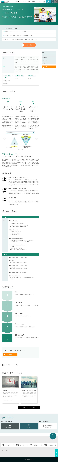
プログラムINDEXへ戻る (12, 365)
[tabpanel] (20, 139)
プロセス (44, 63)
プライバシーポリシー (5, 450)
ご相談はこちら (56, 453)
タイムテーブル (45, 60)
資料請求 (36, 445)
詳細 (43, 55)
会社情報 (8, 445)
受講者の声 (44, 57)
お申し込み (30, 45)
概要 (43, 52)
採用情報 (33, 1)
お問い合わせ (9, 354)
